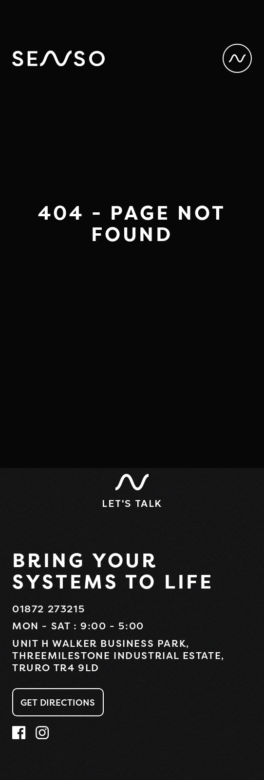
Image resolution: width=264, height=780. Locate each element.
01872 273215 (48, 609)
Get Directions (57, 702)
